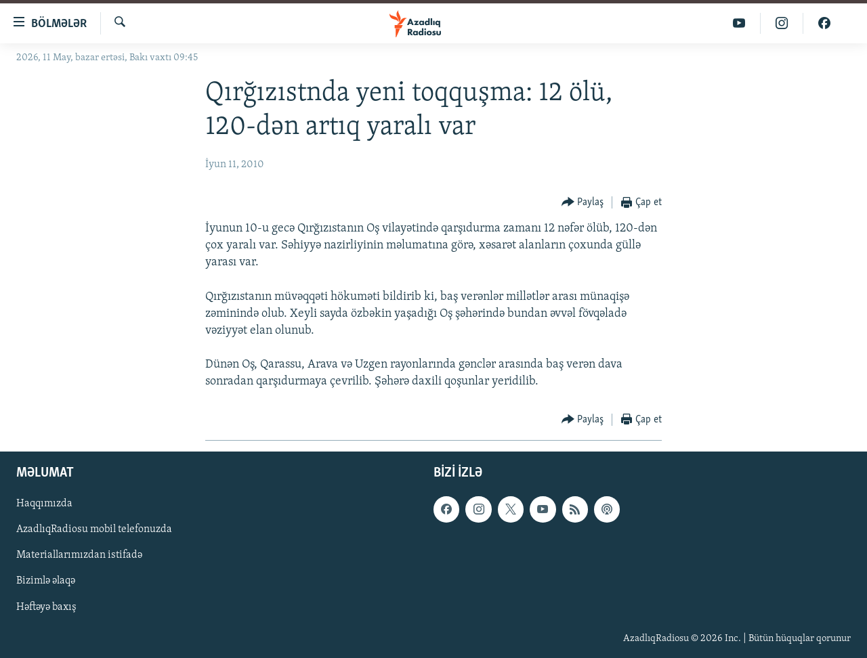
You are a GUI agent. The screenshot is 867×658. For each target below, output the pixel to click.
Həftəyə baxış (46, 606)
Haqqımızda (44, 503)
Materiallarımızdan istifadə (79, 555)
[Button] (583, 203)
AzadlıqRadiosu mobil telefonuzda (94, 529)
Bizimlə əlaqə (45, 580)
